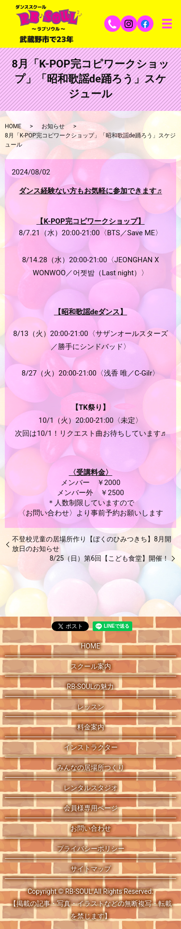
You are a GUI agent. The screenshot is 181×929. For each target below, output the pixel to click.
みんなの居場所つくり (91, 767)
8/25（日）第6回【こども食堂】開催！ (109, 558)
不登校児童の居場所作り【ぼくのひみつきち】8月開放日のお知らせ (91, 543)
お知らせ (53, 126)
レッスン (90, 707)
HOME (13, 126)
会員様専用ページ (91, 808)
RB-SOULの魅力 (90, 686)
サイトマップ (90, 869)
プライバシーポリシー (91, 848)
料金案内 (90, 727)
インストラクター (91, 747)
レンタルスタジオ (91, 788)
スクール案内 (90, 666)
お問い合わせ (90, 828)
